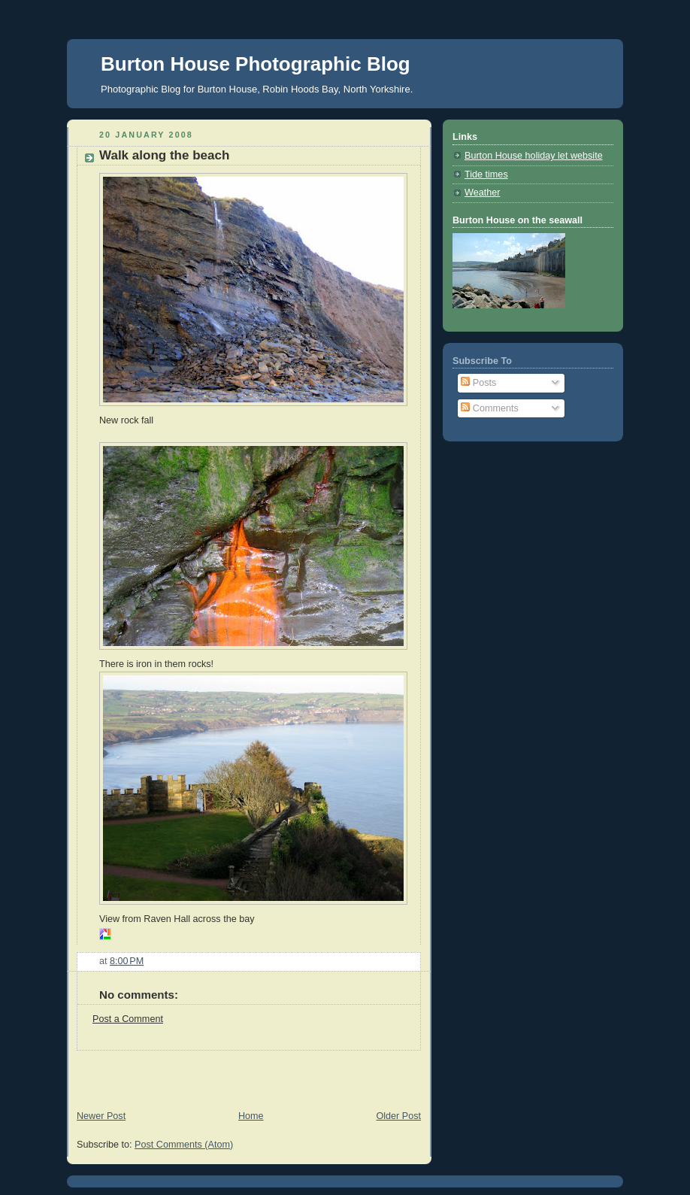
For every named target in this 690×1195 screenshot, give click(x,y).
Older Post (398, 1116)
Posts (478, 383)
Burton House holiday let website (534, 155)
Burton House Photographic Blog (255, 64)
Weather (482, 192)
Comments (489, 408)
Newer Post (101, 1116)
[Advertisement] (243, 1073)
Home (251, 1116)
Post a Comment (127, 1019)
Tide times (486, 174)
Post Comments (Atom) (184, 1144)
